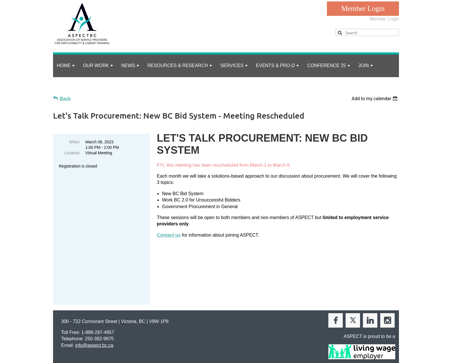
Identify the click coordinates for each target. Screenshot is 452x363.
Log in (363, 8)
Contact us (169, 235)
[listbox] (375, 98)
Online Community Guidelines (124, 336)
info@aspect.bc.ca (94, 308)
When (74, 142)
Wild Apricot (339, 355)
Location (72, 153)
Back (65, 98)
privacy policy (78, 336)
